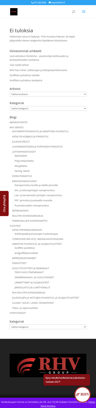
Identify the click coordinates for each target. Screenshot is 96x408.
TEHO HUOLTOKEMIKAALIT (29, 272)
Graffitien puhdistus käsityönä (26, 80)
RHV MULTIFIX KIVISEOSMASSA (28, 292)
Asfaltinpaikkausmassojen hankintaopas (36, 233)
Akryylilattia (21, 166)
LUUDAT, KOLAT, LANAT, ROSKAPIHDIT (33, 302)
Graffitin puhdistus (25, 247)
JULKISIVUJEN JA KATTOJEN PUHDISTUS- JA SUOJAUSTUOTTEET (45, 297)
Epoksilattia (21, 155)
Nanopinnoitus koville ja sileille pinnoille (36, 185)
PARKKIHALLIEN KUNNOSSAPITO (30, 220)
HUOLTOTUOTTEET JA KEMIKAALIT (30, 268)
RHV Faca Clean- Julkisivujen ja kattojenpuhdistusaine (38, 70)
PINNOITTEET (19, 263)
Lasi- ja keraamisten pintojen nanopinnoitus (38, 195)
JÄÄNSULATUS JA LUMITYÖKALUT (32, 287)
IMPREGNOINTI (20, 210)
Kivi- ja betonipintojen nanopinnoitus (35, 190)
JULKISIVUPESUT (21, 141)
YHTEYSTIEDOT (18, 312)
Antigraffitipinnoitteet (26, 253)
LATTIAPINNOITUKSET (24, 151)
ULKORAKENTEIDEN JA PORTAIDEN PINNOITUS (37, 146)
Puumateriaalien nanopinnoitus (32, 205)
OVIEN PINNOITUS (22, 176)
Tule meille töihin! (19, 65)
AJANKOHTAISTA (18, 122)
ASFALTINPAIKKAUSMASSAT (27, 229)
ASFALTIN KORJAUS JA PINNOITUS (30, 136)
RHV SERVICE (17, 127)
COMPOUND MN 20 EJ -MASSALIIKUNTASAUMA (37, 238)
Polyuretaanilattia (24, 160)
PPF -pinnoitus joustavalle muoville (33, 200)
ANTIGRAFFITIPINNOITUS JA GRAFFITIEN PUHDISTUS (40, 131)
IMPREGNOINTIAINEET (24, 258)
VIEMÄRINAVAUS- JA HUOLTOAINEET (34, 277)
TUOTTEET (15, 225)
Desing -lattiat (22, 170)
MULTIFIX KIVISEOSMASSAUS (27, 215)
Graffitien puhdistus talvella (25, 75)
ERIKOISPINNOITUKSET (24, 181)
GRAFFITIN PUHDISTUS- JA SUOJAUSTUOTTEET (37, 243)
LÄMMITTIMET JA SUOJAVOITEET (32, 282)
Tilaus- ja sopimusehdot (25, 308)
